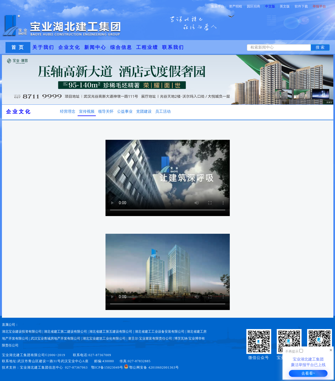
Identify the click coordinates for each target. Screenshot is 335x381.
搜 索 (320, 47)
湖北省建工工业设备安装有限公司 (159, 331)
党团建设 (144, 111)
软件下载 (302, 6)
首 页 (17, 47)
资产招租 (236, 6)
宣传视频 (86, 111)
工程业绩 (147, 47)
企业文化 (69, 47)
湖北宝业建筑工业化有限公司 (104, 338)
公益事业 (125, 111)
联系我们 (173, 47)
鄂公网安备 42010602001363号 (151, 367)
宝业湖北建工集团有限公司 (23, 355)
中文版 (271, 6)
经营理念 (67, 111)
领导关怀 (106, 111)
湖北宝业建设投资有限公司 (22, 331)
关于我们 (43, 47)
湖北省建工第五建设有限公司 (110, 331)
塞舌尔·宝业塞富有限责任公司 (150, 338)
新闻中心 (95, 47)
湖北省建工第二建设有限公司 (65, 331)
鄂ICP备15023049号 (107, 367)
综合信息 (121, 47)
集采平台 (218, 6)
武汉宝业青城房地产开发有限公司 (55, 338)
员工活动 (163, 111)
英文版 (286, 6)
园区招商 (254, 6)
